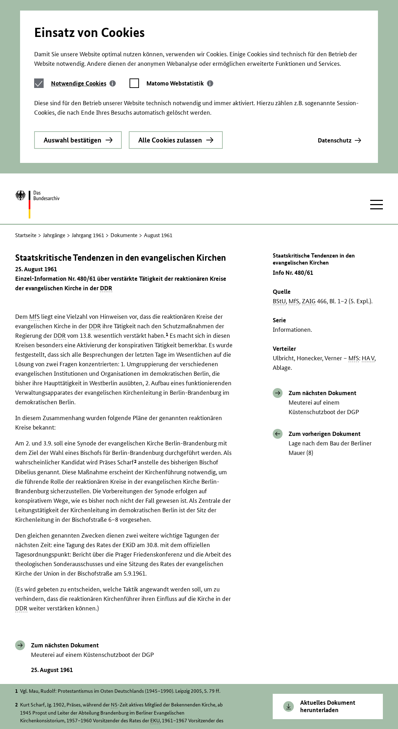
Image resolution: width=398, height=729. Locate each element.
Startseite (26, 159)
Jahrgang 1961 (88, 159)
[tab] (83, 26)
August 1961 (158, 159)
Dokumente (124, 159)
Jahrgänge (54, 159)
